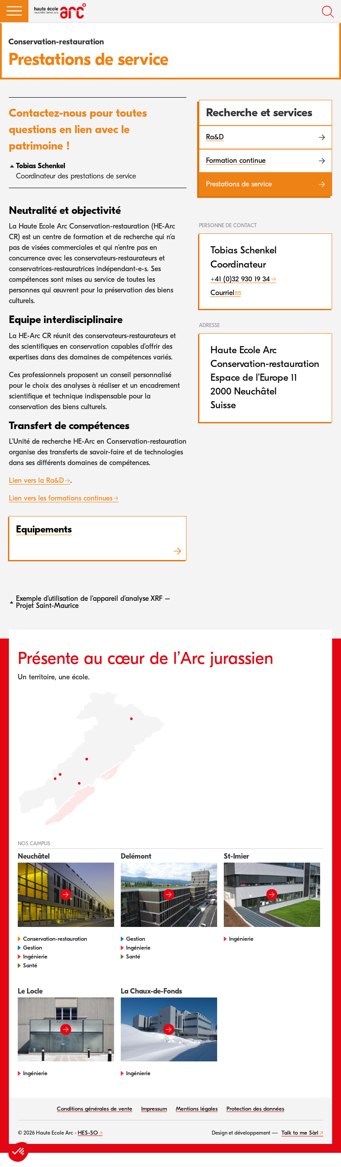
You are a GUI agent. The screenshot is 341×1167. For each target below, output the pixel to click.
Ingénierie (35, 956)
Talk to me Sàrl (300, 1132)
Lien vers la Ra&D (36, 481)
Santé (30, 965)
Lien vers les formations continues (60, 498)
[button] (14, 11)
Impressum (154, 1108)
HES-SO (88, 1132)
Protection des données (255, 1108)
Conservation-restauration (55, 938)
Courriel (222, 293)
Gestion (32, 947)
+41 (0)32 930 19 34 (240, 279)
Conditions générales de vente (94, 1108)
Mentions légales (197, 1108)
